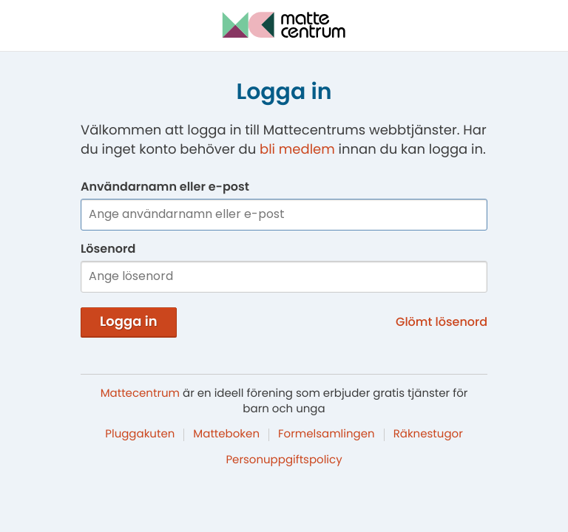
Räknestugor (428, 434)
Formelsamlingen (326, 434)
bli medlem (297, 149)
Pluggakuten (140, 434)
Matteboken (226, 434)
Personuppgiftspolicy (284, 460)
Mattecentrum (140, 393)
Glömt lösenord (441, 321)
